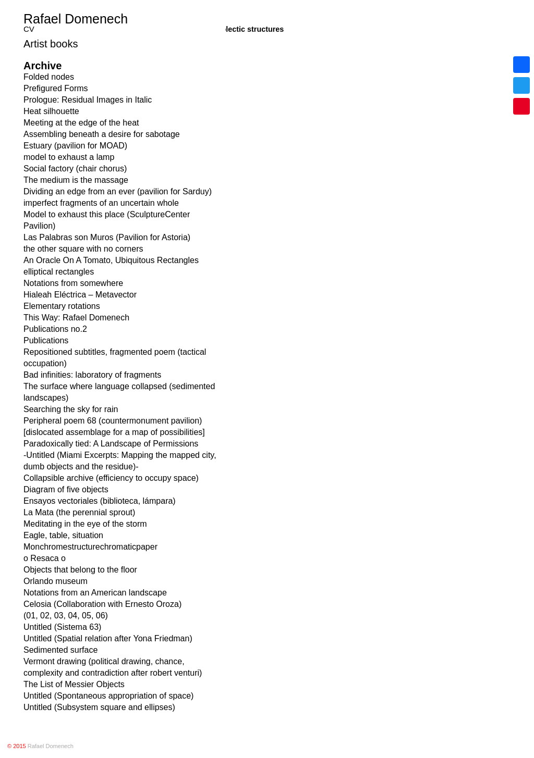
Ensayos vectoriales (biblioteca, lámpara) (99, 500)
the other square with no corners (83, 248)
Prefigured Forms (55, 88)
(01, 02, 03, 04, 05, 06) (65, 615)
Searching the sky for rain (70, 409)
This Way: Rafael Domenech (76, 317)
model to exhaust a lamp (68, 157)
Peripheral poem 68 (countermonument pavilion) (112, 420)
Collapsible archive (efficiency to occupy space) (111, 478)
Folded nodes (48, 76)
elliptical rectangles (58, 271)
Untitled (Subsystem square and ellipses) (99, 707)
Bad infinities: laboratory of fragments (92, 374)
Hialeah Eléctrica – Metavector (80, 294)
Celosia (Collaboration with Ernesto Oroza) (102, 604)
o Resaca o (44, 558)
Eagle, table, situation (63, 535)
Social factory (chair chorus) (75, 168)
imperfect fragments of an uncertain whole (101, 202)
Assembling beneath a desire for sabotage (101, 134)
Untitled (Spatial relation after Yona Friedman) (107, 638)
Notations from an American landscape (95, 592)
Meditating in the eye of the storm (85, 523)
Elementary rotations (61, 306)
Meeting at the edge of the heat (81, 122)
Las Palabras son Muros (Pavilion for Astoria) (106, 237)
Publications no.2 (55, 329)
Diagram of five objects (65, 489)
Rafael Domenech (75, 18)
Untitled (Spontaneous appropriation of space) (108, 695)
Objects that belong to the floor (80, 569)
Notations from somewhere (73, 283)
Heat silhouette (51, 111)
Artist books (50, 43)
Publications (45, 340)
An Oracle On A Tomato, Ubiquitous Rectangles (111, 260)
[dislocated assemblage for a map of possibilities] (114, 432)
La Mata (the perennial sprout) (79, 512)
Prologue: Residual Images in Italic (87, 99)
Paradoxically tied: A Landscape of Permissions (110, 443)
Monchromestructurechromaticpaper (90, 546)
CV (28, 28)
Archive (42, 65)
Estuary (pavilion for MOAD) (75, 145)
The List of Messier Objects (74, 684)
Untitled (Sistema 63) (62, 627)
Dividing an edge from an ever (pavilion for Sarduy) (117, 191)
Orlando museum (55, 581)
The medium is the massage (75, 180)
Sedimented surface (60, 649)
